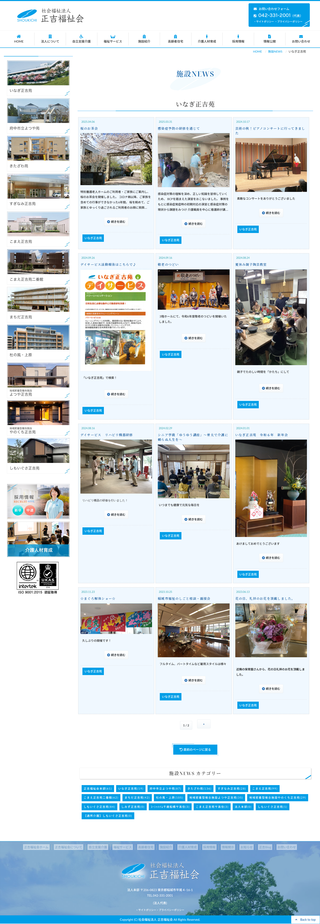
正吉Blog (256, 847)
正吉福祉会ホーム (48, 847)
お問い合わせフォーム (271, 9)
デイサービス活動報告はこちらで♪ (109, 264)
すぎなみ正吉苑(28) (232, 788)
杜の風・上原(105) (169, 797)
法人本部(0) (243, 806)
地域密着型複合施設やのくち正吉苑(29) (277, 797)
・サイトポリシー (264, 21)
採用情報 (238, 39)
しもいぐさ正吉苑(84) (99, 806)
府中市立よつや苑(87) (165, 788)
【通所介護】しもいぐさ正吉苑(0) (108, 815)
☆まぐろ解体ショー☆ (98, 598)
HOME (19, 39)
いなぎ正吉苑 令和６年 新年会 (262, 435)
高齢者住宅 (176, 39)
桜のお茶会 (89, 128)
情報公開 (270, 39)
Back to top (305, 919)
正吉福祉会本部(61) (98, 788)
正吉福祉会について (78, 847)
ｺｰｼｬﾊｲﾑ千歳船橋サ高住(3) (170, 806)
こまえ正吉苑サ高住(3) (212, 806)
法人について (50, 39)
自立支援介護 (82, 39)
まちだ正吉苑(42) (137, 797)
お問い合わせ (301, 39)
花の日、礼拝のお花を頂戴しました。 (266, 598)
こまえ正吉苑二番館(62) (101, 797)
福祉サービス (113, 39)
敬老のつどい (169, 264)
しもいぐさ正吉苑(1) (272, 806)
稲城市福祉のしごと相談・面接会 (185, 598)
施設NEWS (275, 51)
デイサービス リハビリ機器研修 (107, 435)
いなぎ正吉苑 (93, 238)
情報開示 (223, 847)
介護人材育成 (207, 39)
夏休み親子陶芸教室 (251, 264)
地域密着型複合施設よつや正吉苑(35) (216, 797)
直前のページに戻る (195, 749)
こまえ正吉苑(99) (265, 788)
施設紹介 (144, 39)
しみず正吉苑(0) (133, 806)
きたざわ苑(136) (199, 788)
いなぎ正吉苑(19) (130, 788)
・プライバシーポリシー (289, 21)
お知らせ (239, 847)
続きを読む (118, 221)
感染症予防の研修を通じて (180, 128)
